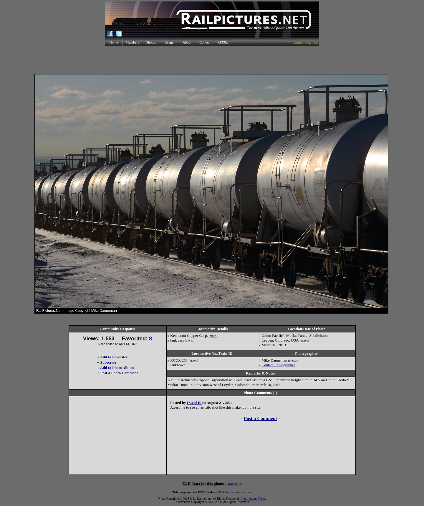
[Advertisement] (212, 60)
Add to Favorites (113, 357)
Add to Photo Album (117, 367)
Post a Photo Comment (119, 373)
